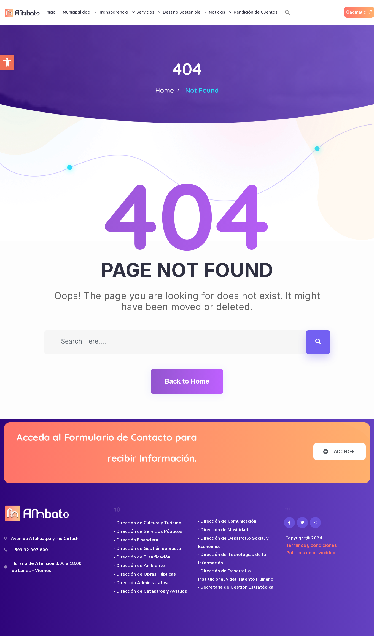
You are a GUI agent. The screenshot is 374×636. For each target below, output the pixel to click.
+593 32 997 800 (30, 550)
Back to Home (187, 381)
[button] (7, 62)
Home (164, 90)
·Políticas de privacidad (310, 552)
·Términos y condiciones (311, 545)
